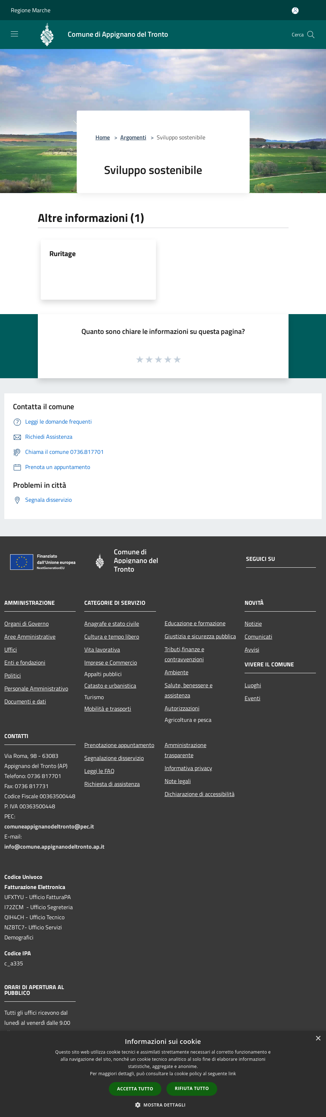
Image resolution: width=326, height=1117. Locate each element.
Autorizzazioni (182, 708)
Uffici (10, 649)
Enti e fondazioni (24, 662)
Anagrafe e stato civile (111, 623)
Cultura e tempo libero (111, 636)
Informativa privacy (188, 768)
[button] (163, 1104)
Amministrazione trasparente (185, 750)
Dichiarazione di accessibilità (200, 794)
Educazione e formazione (195, 623)
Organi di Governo (26, 623)
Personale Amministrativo (36, 688)
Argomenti (133, 137)
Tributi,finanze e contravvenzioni (184, 654)
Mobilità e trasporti (107, 708)
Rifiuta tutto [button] (192, 1088)
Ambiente (176, 672)
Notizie (253, 623)
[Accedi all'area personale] (295, 11)
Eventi (252, 698)
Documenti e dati (25, 701)
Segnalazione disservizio (114, 758)
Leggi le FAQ (99, 771)
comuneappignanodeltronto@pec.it (49, 826)
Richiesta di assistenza (112, 783)
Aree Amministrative (29, 636)
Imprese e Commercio (110, 662)
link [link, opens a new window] (232, 1074)
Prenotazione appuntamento (119, 745)
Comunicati (258, 636)
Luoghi (253, 685)
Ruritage (62, 253)
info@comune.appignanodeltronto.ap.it (54, 846)
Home (102, 137)
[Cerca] (311, 34)
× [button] (318, 1038)
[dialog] (163, 1074)
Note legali (178, 781)
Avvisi (252, 649)
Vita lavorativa (102, 649)
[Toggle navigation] (14, 34)
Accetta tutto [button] (135, 1089)
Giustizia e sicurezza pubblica (200, 636)
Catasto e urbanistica (110, 685)
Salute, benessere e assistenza (189, 690)
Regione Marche (30, 10)
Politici (12, 675)
